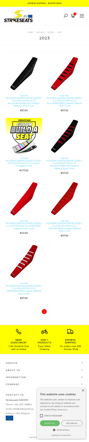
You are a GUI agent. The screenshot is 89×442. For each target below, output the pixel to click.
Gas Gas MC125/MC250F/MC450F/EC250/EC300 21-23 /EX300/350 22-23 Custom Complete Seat (26, 162)
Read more (62, 409)
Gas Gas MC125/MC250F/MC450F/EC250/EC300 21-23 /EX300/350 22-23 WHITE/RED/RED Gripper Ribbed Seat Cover (26, 288)
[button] (61, 430)
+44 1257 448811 (23, 404)
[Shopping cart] (73, 16)
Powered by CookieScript (61, 435)
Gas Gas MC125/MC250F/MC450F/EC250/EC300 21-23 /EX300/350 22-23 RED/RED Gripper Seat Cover (26, 224)
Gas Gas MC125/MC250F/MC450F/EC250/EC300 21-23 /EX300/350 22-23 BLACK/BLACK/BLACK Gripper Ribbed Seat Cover (26, 100)
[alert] (61, 413)
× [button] (83, 390)
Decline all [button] (72, 423)
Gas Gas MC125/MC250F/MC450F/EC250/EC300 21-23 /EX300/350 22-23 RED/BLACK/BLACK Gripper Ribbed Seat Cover (66, 163)
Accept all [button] (50, 423)
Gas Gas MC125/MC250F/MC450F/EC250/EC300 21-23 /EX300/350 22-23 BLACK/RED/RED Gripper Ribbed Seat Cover (66, 100)
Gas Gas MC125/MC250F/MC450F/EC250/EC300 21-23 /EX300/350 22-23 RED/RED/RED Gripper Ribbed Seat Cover (66, 225)
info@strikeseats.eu (23, 408)
